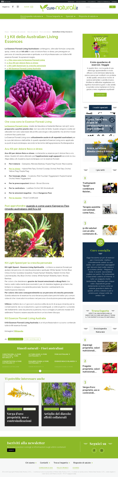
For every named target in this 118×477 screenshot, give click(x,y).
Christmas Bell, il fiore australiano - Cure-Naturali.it (11, 355)
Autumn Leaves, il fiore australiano (38, 355)
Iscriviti (28, 7)
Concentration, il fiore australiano (11, 362)
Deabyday (71, 1)
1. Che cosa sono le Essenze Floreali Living (26, 60)
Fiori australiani (32, 339)
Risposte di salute (87, 16)
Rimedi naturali (15, 339)
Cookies (76, 468)
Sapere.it (114, 1)
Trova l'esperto (53, 16)
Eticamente (92, 1)
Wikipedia (18, 331)
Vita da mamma (81, 1)
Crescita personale (103, 1)
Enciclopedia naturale (30, 16)
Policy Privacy (63, 468)
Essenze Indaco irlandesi (65, 361)
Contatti (44, 463)
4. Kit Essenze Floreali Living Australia (24, 68)
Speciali (69, 16)
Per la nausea (15, 198)
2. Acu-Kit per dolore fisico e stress (22, 63)
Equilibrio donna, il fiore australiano (39, 362)
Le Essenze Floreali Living (16, 126)
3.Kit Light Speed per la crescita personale (26, 66)
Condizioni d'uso (46, 468)
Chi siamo (30, 463)
